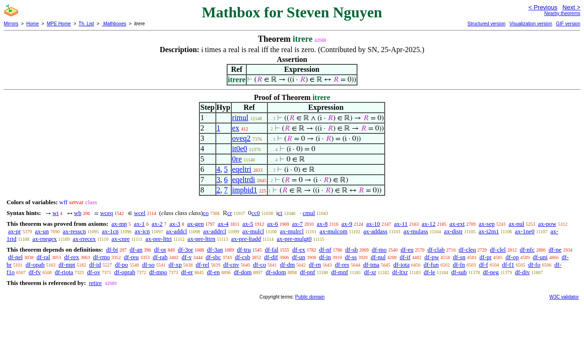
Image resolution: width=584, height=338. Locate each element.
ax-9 (346, 223)
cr (230, 212)
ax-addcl (176, 231)
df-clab (436, 249)
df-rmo (101, 257)
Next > (571, 7)
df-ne (554, 249)
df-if (405, 257)
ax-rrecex (84, 238)
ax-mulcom (333, 231)
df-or (160, 249)
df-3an (215, 249)
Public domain (310, 297)
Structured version (486, 23)
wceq (106, 212)
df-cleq (467, 249)
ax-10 (373, 223)
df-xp (175, 264)
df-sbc (213, 257)
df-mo (379, 249)
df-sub (459, 272)
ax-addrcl (214, 231)
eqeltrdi (243, 180)
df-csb (242, 257)
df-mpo (158, 272)
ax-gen (195, 223)
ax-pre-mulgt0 (294, 238)
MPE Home (59, 23)
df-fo (534, 264)
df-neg (491, 272)
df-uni (540, 257)
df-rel (202, 264)
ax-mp (119, 223)
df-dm (287, 264)
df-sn (459, 257)
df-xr (370, 272)
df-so (148, 264)
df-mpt (67, 264)
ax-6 (272, 223)
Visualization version (530, 23)
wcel (139, 212)
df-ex (298, 249)
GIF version (568, 23)
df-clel (498, 249)
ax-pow (547, 223)
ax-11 (401, 223)
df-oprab (125, 272)
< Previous (542, 7)
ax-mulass (415, 231)
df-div (522, 272)
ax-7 (297, 223)
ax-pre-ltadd (246, 238)
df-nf (325, 249)
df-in (325, 257)
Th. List (86, 23)
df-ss (350, 257)
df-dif (271, 257)
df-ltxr (400, 272)
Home (32, 23)
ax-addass (375, 231)
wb (78, 212)
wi (56, 212)
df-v (187, 257)
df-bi (112, 249)
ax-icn (142, 231)
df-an (135, 249)
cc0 (255, 212)
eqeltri (241, 169)
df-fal (271, 249)
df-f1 (508, 264)
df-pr (485, 257)
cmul (309, 212)
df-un (298, 257)
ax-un (42, 231)
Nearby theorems (562, 13)
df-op (512, 257)
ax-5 (248, 223)
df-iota (402, 264)
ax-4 (223, 223)
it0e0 (239, 149)
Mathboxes (114, 23)
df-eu (407, 249)
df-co (259, 264)
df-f (483, 264)
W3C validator (564, 297)
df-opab (35, 264)
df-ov (93, 272)
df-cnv (231, 264)
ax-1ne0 (525, 231)
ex (235, 128)
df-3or (185, 249)
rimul (240, 118)
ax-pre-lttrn (201, 238)
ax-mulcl (253, 231)
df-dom (242, 272)
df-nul (378, 257)
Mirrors (11, 23)
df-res (342, 264)
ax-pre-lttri (158, 238)
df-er (187, 272)
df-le (429, 272)
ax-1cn (110, 231)
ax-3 (174, 223)
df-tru (244, 249)
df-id (95, 264)
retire (95, 282)
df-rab (160, 257)
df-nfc (527, 249)
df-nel (15, 257)
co (206, 212)
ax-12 (429, 223)
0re (237, 159)
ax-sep (486, 223)
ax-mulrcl (292, 231)
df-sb (351, 249)
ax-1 (139, 223)
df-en (213, 272)
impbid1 (244, 190)
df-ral (43, 257)
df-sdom (275, 272)
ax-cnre (121, 238)
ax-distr (453, 231)
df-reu (131, 257)
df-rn (315, 264)
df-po (121, 264)
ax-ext (456, 223)
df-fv (35, 272)
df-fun (431, 264)
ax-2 (157, 223)
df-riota (64, 272)
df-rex (71, 257)
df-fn (459, 264)
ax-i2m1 (488, 231)
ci (280, 212)
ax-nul (516, 223)
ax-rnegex (44, 238)
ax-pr (14, 231)
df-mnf (339, 272)
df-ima (371, 264)
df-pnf (307, 272)
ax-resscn (74, 231)
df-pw (432, 257)
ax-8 (322, 223)
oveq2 (241, 138)
